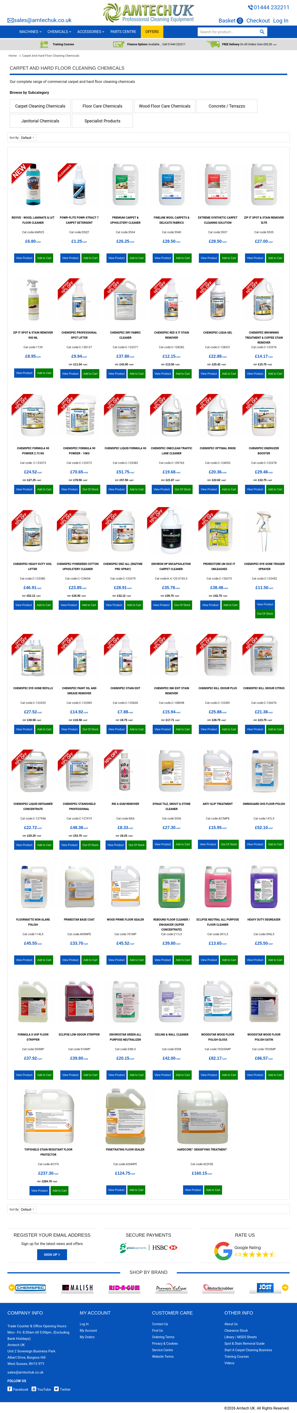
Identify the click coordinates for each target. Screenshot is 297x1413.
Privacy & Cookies (165, 1343)
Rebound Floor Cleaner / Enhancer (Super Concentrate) (171, 924)
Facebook (17, 1389)
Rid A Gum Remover (125, 804)
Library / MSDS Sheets (240, 1337)
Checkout (258, 20)
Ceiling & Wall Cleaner (171, 1034)
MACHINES (28, 32)
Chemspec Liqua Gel (217, 332)
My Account (88, 1330)
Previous (12, 1287)
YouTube (40, 1389)
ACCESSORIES (89, 32)
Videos (229, 1363)
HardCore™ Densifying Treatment (202, 1149)
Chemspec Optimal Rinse (218, 448)
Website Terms (163, 1356)
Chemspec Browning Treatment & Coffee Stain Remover (264, 337)
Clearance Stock (236, 1330)
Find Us (157, 1330)
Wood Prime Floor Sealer (125, 919)
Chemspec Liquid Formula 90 (125, 448)
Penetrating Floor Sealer (125, 1149)
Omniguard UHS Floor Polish (264, 804)
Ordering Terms (163, 1337)
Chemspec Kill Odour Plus (218, 688)
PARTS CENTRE (123, 32)
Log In (280, 20)
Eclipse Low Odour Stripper (79, 1034)
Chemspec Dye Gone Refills (33, 688)
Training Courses (236, 1356)
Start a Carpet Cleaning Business (248, 1350)
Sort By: (14, 137)
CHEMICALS (58, 32)
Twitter (61, 1389)
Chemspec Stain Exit (125, 688)
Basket (231, 20)
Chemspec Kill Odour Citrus (264, 688)
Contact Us (160, 1324)
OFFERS (152, 32)
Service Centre (162, 1350)
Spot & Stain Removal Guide (244, 1343)
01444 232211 (272, 7)
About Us (231, 1324)
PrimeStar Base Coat (79, 919)
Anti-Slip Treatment (218, 804)
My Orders (87, 1337)
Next (285, 1287)
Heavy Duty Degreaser (264, 919)
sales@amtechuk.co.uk (42, 20)
